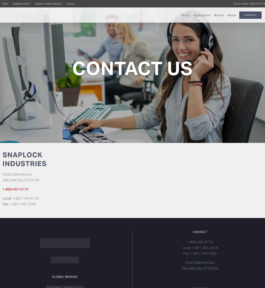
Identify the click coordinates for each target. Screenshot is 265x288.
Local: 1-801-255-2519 (200, 248)
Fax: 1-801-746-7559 (199, 253)
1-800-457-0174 (200, 242)
